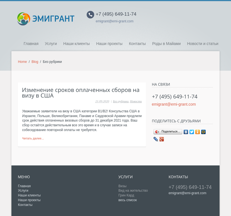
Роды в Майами (166, 43)
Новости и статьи (202, 43)
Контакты (137, 43)
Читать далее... (33, 138)
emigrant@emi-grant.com (114, 21)
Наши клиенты (76, 43)
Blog (34, 62)
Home (22, 62)
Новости (136, 101)
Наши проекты (109, 43)
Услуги (51, 43)
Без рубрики (121, 101)
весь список (127, 200)
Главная (31, 43)
